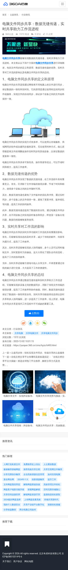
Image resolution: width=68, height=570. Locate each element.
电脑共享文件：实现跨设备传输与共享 (17, 396)
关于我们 (6, 561)
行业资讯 (26, 15)
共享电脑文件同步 (49, 333)
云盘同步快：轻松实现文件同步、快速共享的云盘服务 (37, 353)
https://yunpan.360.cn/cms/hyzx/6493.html (34, 345)
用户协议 (17, 561)
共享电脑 (19, 333)
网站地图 (28, 561)
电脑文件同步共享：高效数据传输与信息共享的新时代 (50, 425)
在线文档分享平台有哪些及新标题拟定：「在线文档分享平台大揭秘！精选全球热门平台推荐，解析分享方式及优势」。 (33, 361)
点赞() (34, 313)
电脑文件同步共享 (11, 58)
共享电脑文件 (32, 333)
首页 (4, 15)
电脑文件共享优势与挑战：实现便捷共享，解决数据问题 (50, 396)
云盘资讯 (14, 15)
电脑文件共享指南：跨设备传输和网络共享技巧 (17, 425)
